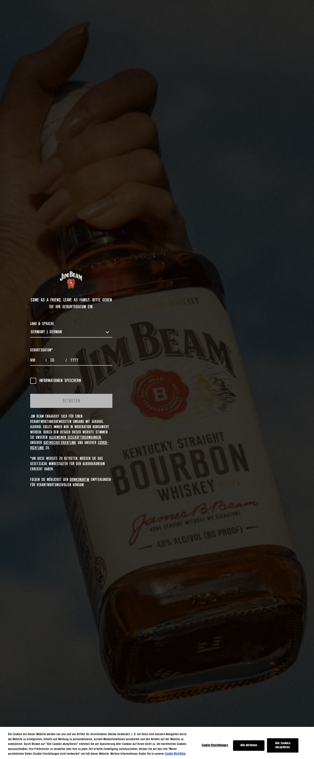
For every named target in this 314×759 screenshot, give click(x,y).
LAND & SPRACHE (42, 324)
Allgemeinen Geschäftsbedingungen (75, 437)
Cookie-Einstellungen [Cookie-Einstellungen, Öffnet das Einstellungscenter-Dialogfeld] (215, 745)
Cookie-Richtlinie (175, 753)
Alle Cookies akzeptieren (282, 745)
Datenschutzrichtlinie (59, 443)
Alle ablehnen (248, 745)
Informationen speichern (55, 381)
